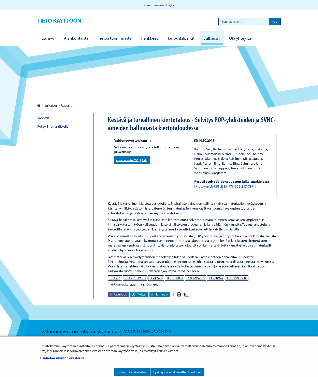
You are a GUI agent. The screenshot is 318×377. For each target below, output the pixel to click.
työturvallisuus (237, 278)
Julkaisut (50, 105)
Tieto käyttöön (59, 20)
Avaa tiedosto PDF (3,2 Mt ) (132, 160)
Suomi (147, 5)
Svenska (159, 5)
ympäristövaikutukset (122, 284)
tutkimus (114, 278)
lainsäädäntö (196, 278)
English (170, 5)
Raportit (43, 118)
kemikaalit (156, 278)
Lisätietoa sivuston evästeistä (62, 358)
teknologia (216, 278)
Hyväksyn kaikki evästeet (132, 372)
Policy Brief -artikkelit (52, 126)
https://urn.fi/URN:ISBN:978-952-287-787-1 (225, 186)
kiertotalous (175, 278)
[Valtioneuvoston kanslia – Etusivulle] (38, 105)
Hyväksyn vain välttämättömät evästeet (177, 372)
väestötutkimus (150, 284)
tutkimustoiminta (135, 278)
